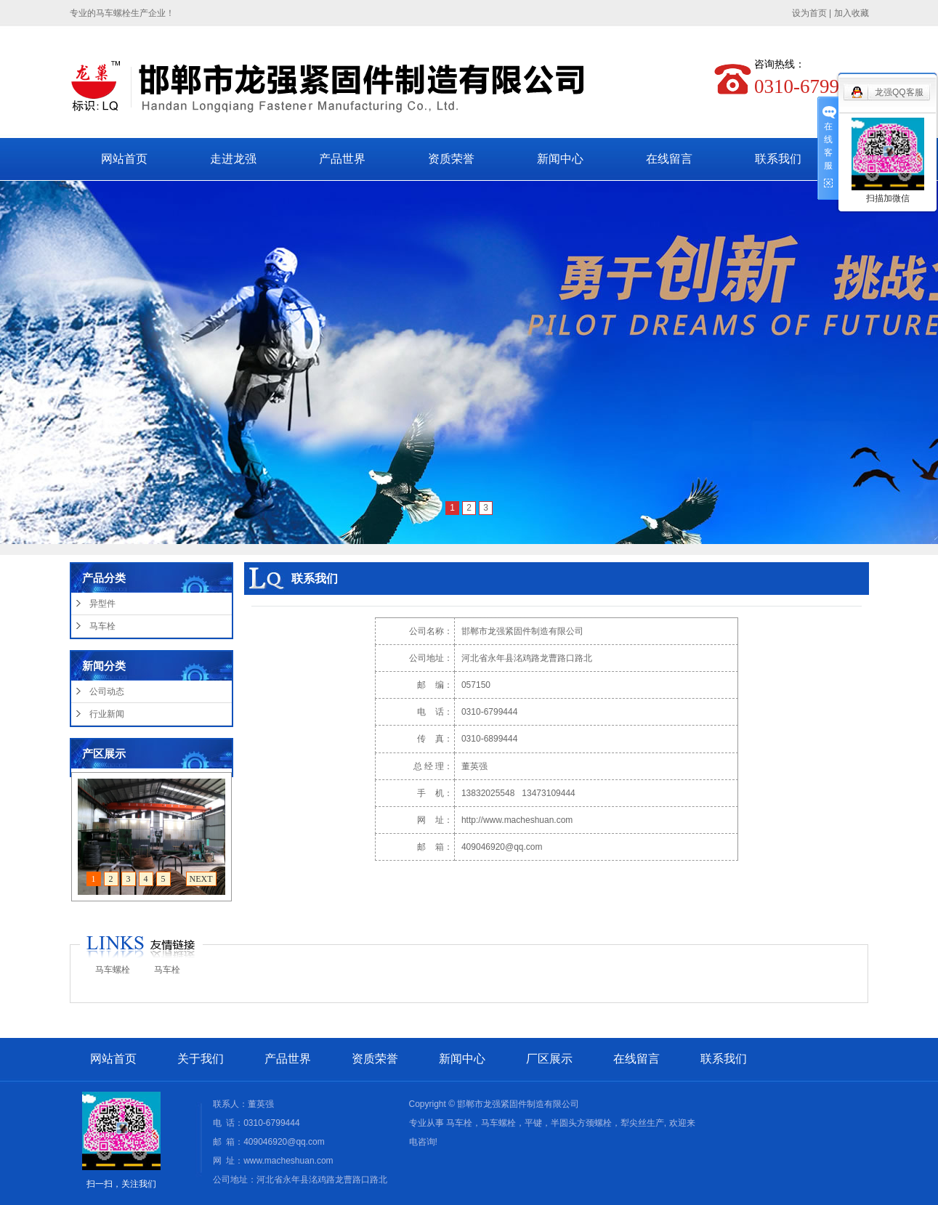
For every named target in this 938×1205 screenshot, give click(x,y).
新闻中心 (560, 159)
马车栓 (102, 626)
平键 (533, 1123)
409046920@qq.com (502, 847)
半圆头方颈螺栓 (581, 1123)
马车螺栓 (112, 970)
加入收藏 (851, 13)
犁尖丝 (633, 1123)
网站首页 (124, 159)
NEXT (201, 879)
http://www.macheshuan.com (517, 820)
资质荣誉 (451, 159)
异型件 (102, 604)
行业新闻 (106, 714)
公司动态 (106, 691)
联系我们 (778, 159)
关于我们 (200, 1058)
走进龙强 (233, 159)
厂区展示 (549, 1058)
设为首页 (809, 13)
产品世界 (342, 159)
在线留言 (669, 159)
